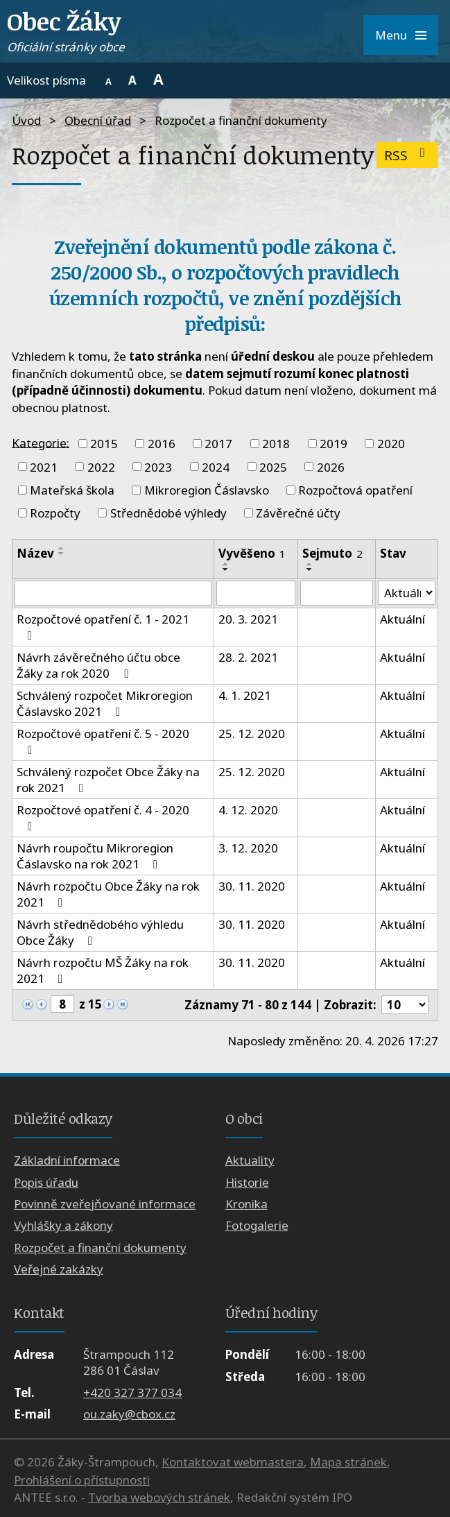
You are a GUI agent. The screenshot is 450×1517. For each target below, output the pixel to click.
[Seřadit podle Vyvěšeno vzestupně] (226, 564)
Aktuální (402, 619)
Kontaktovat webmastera (233, 1463)
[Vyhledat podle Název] (113, 593)
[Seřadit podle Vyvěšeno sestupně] (226, 569)
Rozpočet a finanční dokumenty (100, 1247)
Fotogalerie (256, 1226)
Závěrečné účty (298, 513)
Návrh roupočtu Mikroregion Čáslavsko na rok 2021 (95, 856)
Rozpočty (55, 513)
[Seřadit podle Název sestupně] (61, 553)
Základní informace (67, 1160)
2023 (158, 466)
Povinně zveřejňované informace (105, 1204)
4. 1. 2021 (244, 695)
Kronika (246, 1204)
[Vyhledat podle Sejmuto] (336, 593)
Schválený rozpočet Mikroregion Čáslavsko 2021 (105, 703)
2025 (273, 466)
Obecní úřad (97, 120)
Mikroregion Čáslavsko (206, 490)
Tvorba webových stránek (159, 1498)
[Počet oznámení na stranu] (405, 1004)
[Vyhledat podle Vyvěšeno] (256, 593)
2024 (216, 466)
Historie (247, 1182)
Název (35, 553)
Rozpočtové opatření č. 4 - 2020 (103, 817)
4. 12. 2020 (248, 810)
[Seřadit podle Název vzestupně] (61, 548)
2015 (104, 444)
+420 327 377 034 (132, 1392)
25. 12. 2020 (251, 734)
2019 (333, 444)
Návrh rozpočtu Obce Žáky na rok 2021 (108, 894)
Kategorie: (40, 442)
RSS (407, 155)
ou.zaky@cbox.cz (129, 1414)
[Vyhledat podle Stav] (406, 593)
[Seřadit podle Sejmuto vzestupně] (310, 564)
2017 (218, 444)
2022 (101, 466)
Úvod (26, 120)
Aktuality (250, 1160)
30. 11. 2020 (251, 886)
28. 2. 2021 (248, 657)
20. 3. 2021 (248, 619)
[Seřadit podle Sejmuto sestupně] (310, 569)
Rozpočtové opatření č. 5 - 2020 (103, 741)
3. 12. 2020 (248, 848)
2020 (391, 444)
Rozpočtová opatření (355, 490)
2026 (331, 466)
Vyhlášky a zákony (63, 1226)
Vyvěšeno (252, 553)
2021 (44, 466)
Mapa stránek (348, 1463)
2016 (161, 444)
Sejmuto (332, 553)
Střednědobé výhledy (168, 513)
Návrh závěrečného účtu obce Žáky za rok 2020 (98, 665)
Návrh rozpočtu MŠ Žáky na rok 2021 (103, 970)
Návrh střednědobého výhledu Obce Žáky (100, 932)
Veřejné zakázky (58, 1270)
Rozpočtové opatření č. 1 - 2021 (103, 626)
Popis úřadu (46, 1182)
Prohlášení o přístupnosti (82, 1480)
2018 (276, 444)
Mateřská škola (72, 490)
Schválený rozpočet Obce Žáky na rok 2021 (108, 780)
